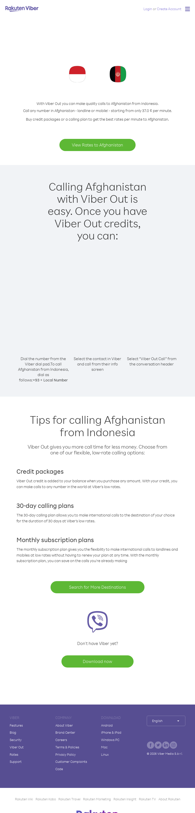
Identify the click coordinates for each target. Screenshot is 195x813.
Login (147, 9)
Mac (104, 747)
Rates (14, 754)
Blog (13, 732)
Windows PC (110, 740)
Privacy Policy (65, 754)
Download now (97, 661)
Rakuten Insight (124, 799)
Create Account (169, 9)
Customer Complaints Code (71, 765)
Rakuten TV (147, 799)
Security (16, 740)
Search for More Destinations (97, 587)
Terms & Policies (67, 747)
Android (107, 725)
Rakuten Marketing (97, 799)
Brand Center (65, 732)
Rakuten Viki (24, 799)
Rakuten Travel (69, 799)
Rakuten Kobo (46, 799)
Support (16, 762)
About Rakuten (169, 799)
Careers (61, 740)
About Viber (64, 725)
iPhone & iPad (111, 732)
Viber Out (17, 747)
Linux (105, 754)
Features (16, 725)
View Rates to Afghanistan (97, 144)
